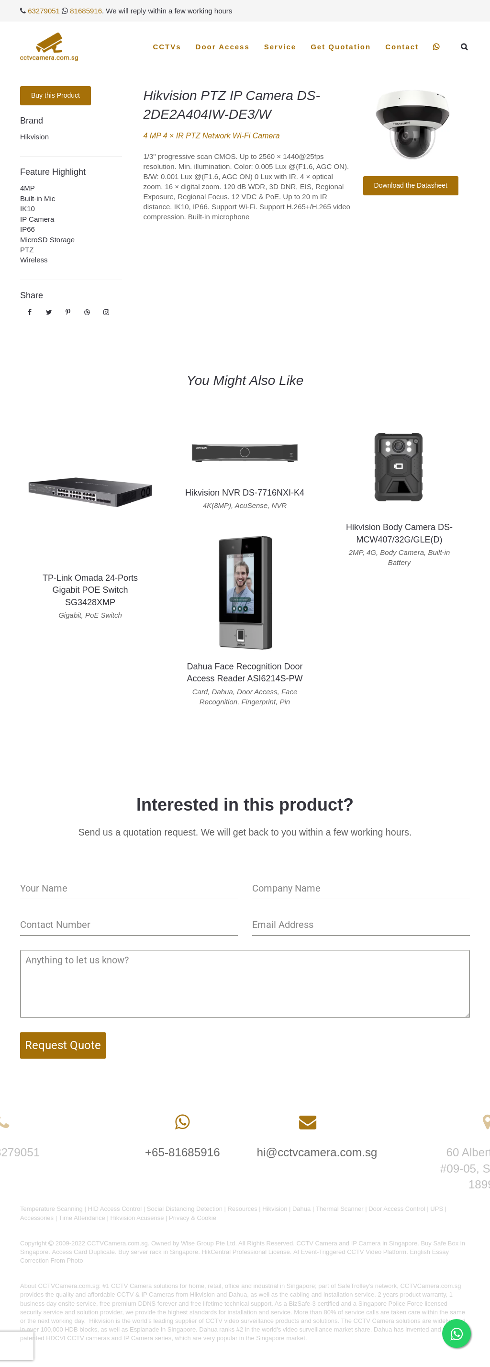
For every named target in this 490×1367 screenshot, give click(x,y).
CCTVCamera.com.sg (68, 1285)
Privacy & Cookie (192, 1217)
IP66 (27, 229)
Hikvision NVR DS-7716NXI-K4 (244, 492)
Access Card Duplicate (83, 1251)
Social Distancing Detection (185, 1208)
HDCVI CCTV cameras (78, 1338)
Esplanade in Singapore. (164, 1329)
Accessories (37, 1217)
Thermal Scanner (340, 1208)
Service (280, 47)
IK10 (27, 208)
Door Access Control (396, 1208)
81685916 (86, 11)
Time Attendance (82, 1217)
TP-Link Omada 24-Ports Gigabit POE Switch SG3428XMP (90, 590)
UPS (436, 1208)
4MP (27, 188)
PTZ (26, 250)
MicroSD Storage (47, 240)
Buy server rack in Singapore (158, 1251)
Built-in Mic (37, 198)
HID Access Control (115, 1208)
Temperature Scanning (51, 1208)
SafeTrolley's (355, 1285)
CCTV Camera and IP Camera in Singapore (356, 1243)
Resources (242, 1208)
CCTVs (167, 47)
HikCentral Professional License (245, 1251)
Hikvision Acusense (137, 1217)
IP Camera (37, 219)
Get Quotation (341, 47)
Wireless (34, 260)
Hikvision (34, 137)
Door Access (223, 47)
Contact (402, 47)
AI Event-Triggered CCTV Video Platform (349, 1251)
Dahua (301, 1208)
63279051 (44, 11)
